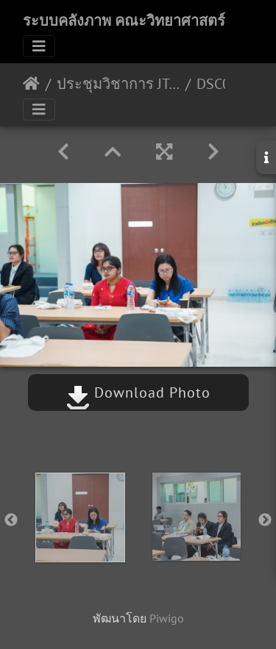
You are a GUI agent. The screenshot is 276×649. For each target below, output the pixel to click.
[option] (80, 517)
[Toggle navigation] (39, 46)
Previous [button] (11, 520)
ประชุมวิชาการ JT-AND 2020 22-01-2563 (118, 83)
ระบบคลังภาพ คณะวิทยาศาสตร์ (124, 20)
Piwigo (166, 618)
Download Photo (138, 392)
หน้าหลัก (31, 84)
